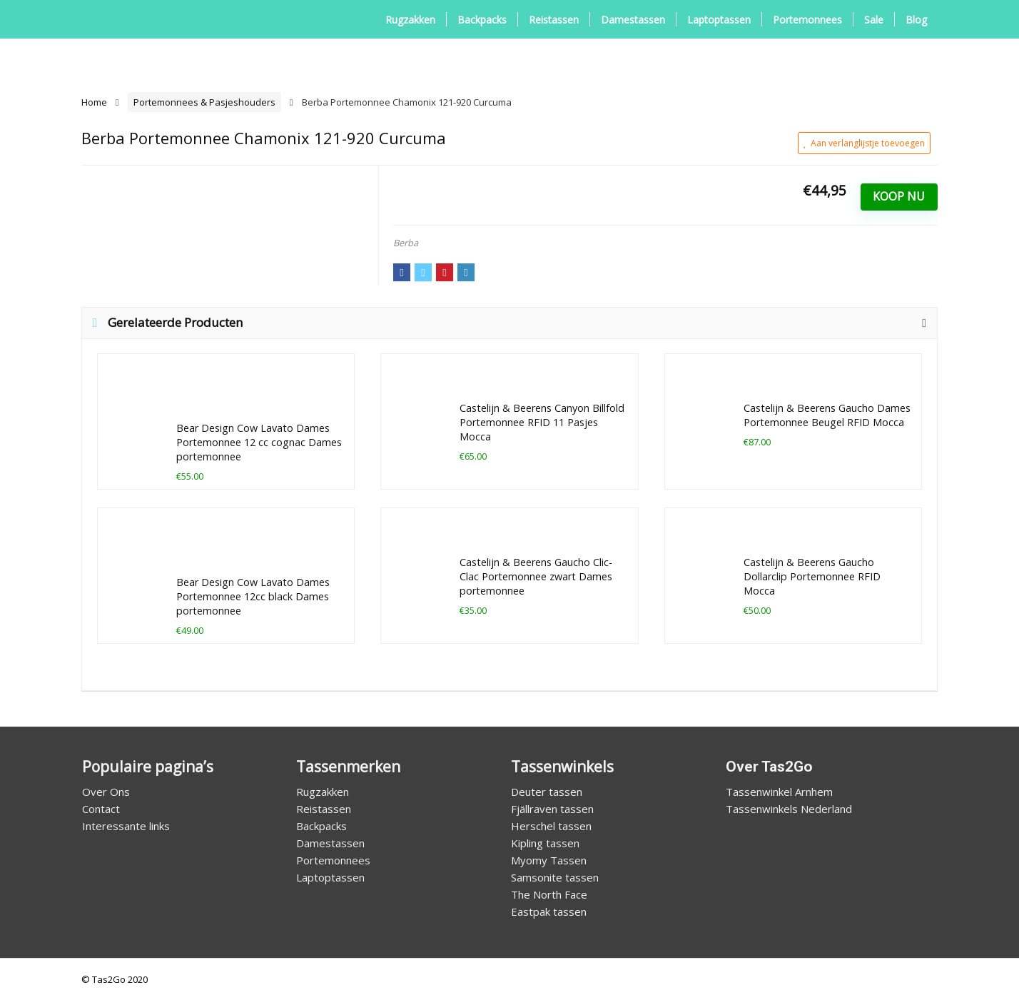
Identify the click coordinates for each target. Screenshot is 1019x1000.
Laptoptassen (719, 19)
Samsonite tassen (555, 877)
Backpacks (482, 19)
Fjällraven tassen (552, 809)
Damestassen (633, 19)
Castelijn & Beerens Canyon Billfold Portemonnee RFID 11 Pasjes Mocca (542, 422)
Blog (916, 19)
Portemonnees (807, 19)
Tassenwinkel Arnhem (779, 791)
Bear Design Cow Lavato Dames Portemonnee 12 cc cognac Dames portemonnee (259, 442)
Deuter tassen (546, 791)
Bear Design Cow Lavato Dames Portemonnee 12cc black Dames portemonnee (253, 596)
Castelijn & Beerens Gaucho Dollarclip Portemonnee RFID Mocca (812, 576)
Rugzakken (410, 19)
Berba (405, 242)
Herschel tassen (551, 826)
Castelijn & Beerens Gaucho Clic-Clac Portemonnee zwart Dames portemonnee (536, 576)
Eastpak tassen (549, 911)
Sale (873, 19)
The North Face (549, 894)
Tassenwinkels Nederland (789, 809)
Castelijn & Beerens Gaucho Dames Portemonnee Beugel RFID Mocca (827, 415)
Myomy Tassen (549, 860)
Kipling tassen (545, 843)
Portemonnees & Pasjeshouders (204, 102)
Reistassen (554, 19)
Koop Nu (899, 196)
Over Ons (106, 791)
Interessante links (126, 826)
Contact (101, 809)
